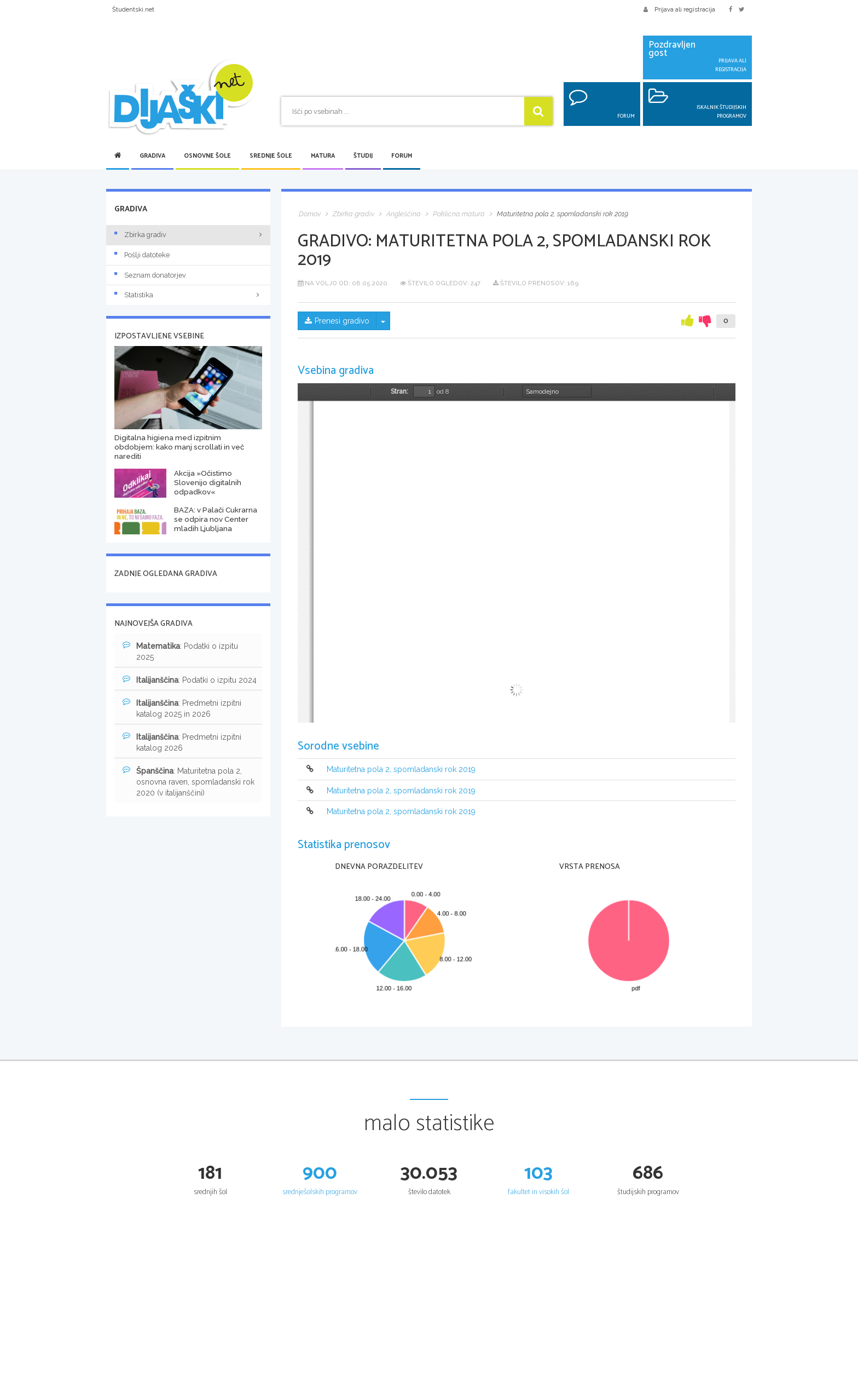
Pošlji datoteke (142, 255)
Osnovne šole (207, 156)
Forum (401, 156)
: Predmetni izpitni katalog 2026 (182, 741)
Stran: (399, 391)
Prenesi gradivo (337, 320)
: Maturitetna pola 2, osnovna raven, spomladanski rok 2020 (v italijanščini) (188, 781)
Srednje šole (271, 156)
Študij (363, 156)
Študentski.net (133, 9)
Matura (323, 156)
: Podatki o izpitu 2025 (180, 651)
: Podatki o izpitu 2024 (190, 679)
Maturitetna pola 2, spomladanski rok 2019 (401, 769)
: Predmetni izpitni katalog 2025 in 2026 (182, 708)
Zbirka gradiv (140, 235)
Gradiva (152, 156)
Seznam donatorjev (150, 275)
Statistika (188, 295)
